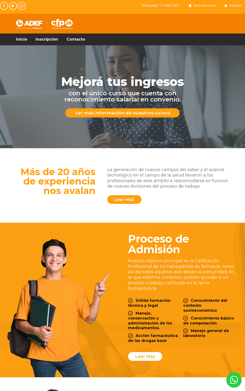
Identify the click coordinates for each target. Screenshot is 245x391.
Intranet (233, 5)
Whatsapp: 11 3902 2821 (161, 5)
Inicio (21, 39)
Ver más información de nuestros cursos (122, 112)
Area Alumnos (202, 5)
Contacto (75, 39)
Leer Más (145, 356)
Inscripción (47, 39)
